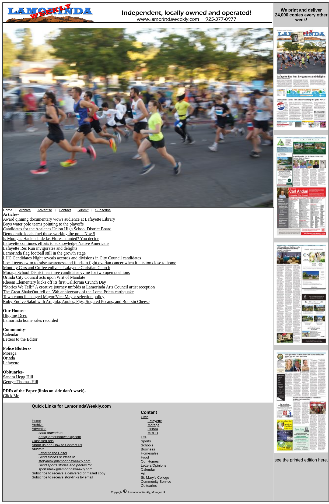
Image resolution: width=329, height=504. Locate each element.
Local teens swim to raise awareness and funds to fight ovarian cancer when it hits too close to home (89, 262)
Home (36, 421)
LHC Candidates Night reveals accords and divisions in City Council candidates (72, 258)
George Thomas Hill (20, 381)
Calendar (11, 334)
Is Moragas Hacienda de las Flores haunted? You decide (51, 238)
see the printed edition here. (301, 460)
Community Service (156, 482)
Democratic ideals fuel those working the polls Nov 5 (49, 233)
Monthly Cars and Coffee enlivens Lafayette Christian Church (56, 267)
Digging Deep (15, 315)
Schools (147, 445)
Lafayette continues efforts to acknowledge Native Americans (56, 243)
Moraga (9, 353)
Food (145, 457)
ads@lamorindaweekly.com (59, 437)
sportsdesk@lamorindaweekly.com (65, 469)
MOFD (153, 433)
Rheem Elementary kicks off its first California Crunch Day (54, 282)
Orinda (9, 358)
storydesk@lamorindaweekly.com (64, 461)
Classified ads (43, 441)
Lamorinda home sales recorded (30, 320)
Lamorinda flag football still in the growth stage (44, 253)
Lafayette (11, 363)
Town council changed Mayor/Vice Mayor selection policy (53, 296)
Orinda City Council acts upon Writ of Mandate (44, 277)
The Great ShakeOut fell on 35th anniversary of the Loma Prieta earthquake (68, 292)
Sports (146, 441)
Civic (144, 417)
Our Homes (150, 461)
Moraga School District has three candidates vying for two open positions (66, 272)
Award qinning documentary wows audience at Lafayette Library (59, 219)
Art (143, 473)
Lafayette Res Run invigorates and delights (40, 248)
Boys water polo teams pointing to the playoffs (43, 224)
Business (148, 449)
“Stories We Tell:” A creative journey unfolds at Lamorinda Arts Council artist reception (79, 287)
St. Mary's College (155, 477)
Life (143, 437)
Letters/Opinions (153, 465)
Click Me (11, 395)
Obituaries (149, 486)
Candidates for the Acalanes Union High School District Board (57, 229)
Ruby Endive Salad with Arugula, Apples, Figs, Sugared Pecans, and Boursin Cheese (76, 301)
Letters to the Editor (20, 339)
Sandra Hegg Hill (18, 377)
